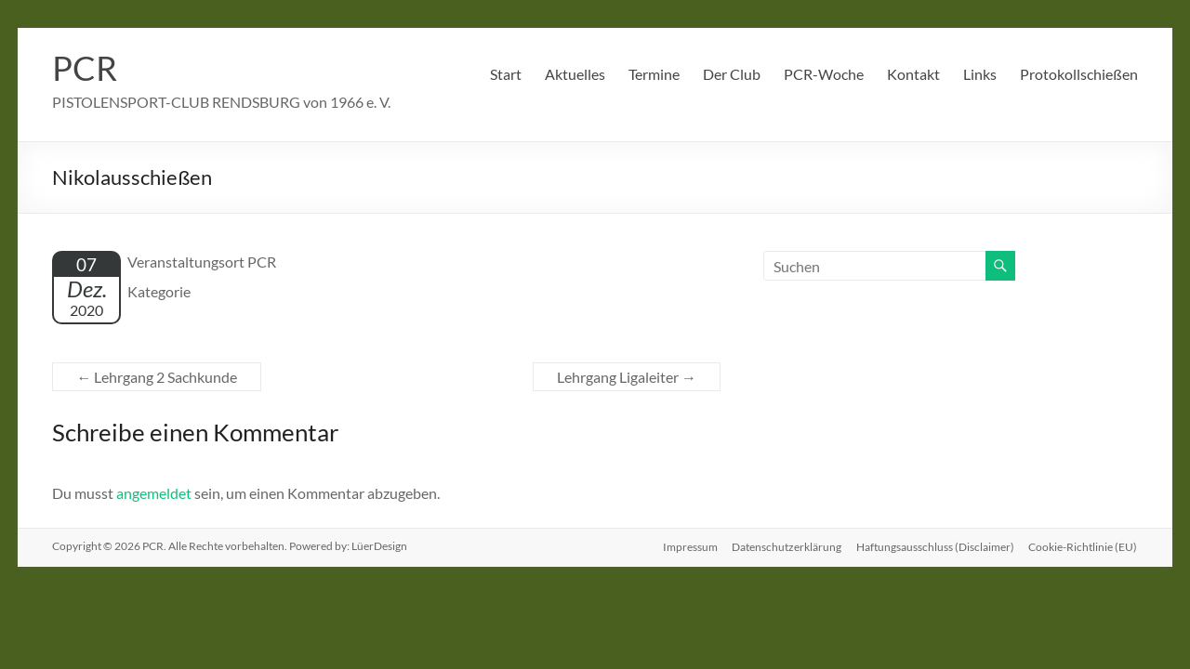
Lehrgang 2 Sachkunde (156, 377)
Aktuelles (575, 74)
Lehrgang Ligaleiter (626, 377)
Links (980, 74)
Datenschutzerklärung (786, 546)
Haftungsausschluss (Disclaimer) (935, 546)
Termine (654, 74)
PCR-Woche (824, 74)
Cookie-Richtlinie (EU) (1083, 546)
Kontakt (913, 74)
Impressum (689, 546)
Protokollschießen (1079, 74)
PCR (84, 67)
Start (506, 74)
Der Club (731, 74)
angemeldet (154, 493)
